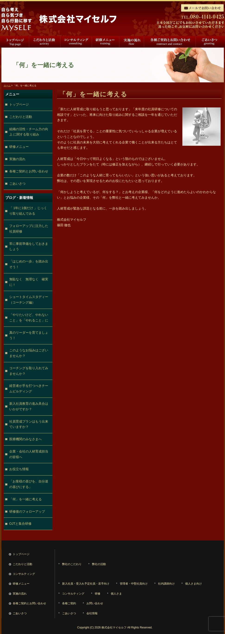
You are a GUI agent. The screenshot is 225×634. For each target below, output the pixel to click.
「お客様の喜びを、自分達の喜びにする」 (28, 484)
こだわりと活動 (45, 42)
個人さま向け (193, 583)
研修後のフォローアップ (27, 511)
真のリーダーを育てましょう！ (28, 335)
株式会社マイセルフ (114, 627)
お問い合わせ (94, 603)
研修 (97, 593)
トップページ (15, 42)
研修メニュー (105, 42)
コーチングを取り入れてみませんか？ (28, 370)
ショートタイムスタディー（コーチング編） (28, 299)
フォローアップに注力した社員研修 (28, 228)
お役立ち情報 (19, 469)
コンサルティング (76, 42)
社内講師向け (166, 583)
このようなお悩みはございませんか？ (28, 353)
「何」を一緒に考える (25, 499)
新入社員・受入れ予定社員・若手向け (85, 583)
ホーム (7, 85)
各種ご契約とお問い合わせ (170, 42)
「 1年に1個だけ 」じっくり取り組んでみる (28, 210)
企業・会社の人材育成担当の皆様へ (28, 454)
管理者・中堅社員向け (134, 583)
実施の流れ (131, 42)
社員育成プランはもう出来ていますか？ (28, 424)
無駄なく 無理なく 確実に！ (28, 282)
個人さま (116, 593)
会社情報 (92, 613)
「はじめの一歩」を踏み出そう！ (28, 264)
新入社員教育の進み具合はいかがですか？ (28, 406)
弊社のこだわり (72, 564)
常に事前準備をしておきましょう (28, 246)
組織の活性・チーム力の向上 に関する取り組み (28, 131)
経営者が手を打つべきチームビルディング (28, 388)
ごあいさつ (210, 42)
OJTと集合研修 (20, 523)
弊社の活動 (99, 564)
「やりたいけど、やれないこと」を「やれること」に (28, 317)
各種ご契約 (69, 603)
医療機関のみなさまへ (25, 439)
